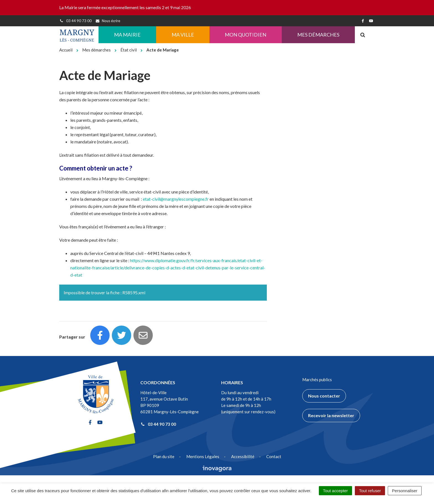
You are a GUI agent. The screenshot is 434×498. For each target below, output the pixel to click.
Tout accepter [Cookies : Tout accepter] (335, 490)
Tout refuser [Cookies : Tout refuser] (370, 490)
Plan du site (163, 456)
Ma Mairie (127, 35)
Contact (273, 456)
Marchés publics (317, 379)
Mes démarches (318, 35)
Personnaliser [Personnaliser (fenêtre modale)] (404, 490)
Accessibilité (242, 456)
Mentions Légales (202, 456)
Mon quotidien (245, 35)
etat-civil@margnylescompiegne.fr (176, 199)
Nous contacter (324, 395)
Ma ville (183, 35)
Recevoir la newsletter (331, 415)
